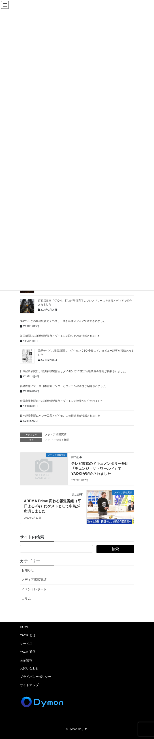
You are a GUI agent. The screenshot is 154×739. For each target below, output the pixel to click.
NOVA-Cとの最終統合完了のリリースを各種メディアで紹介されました (63, 321)
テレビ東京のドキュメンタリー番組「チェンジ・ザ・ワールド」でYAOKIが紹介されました (99, 469)
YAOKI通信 (28, 652)
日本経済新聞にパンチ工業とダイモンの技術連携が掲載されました (60, 415)
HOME (24, 627)
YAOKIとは (28, 635)
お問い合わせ (29, 668)
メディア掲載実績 (55, 434)
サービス (26, 643)
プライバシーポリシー (35, 676)
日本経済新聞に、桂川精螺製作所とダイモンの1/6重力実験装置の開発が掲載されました (73, 371)
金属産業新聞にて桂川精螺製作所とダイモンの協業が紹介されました (61, 400)
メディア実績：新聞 (57, 439)
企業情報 (26, 660)
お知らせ (27, 570)
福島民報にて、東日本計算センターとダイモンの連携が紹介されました (63, 386)
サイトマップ (29, 685)
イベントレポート (34, 589)
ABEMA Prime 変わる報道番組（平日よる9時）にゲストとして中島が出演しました (52, 506)
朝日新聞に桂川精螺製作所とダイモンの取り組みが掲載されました (60, 335)
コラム (26, 598)
